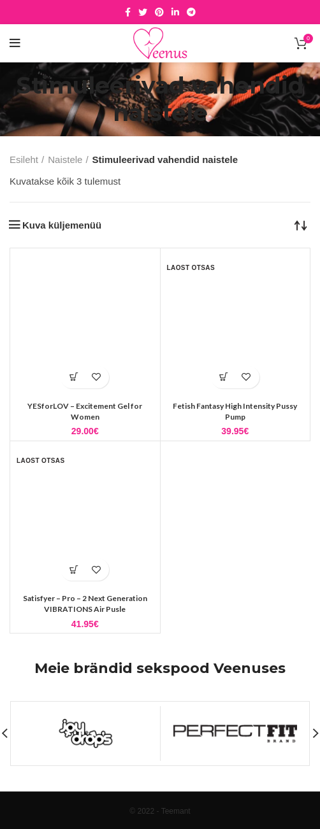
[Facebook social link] (128, 12)
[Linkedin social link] (175, 12)
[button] (73, 377)
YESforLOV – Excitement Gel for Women (84, 411)
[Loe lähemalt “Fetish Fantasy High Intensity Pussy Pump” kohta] (224, 377)
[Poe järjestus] (300, 224)
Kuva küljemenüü (61, 225)
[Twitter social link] (143, 12)
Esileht (24, 159)
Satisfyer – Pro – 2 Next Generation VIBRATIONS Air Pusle (85, 603)
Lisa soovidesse (96, 377)
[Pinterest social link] (159, 12)
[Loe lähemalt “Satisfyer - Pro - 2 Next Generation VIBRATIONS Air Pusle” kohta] (73, 569)
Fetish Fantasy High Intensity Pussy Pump (235, 411)
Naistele (65, 159)
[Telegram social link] (191, 12)
